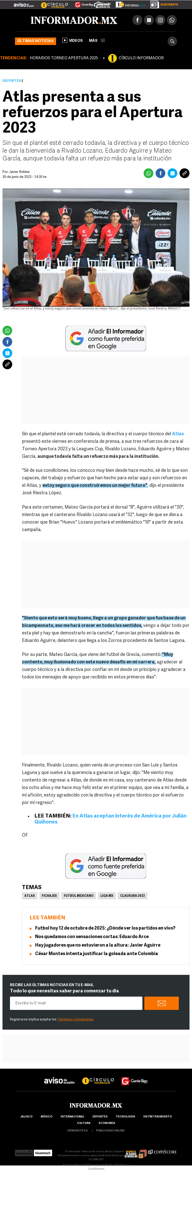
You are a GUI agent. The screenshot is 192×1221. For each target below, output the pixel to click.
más (97, 41)
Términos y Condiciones (75, 1019)
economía (107, 1123)
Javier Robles (19, 172)
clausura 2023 (132, 896)
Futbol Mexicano (79, 896)
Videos (72, 40)
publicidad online (110, 1130)
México (46, 1116)
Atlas (29, 896)
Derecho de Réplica (102, 1165)
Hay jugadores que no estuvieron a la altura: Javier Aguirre (97, 945)
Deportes (11, 81)
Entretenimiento (157, 1116)
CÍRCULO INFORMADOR (141, 58)
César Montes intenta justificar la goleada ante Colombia (96, 954)
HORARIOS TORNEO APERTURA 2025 (64, 58)
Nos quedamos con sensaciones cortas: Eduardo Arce (92, 937)
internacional (72, 1116)
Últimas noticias (35, 41)
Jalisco (26, 1116)
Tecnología (125, 1116)
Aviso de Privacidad (75, 1165)
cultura (84, 1123)
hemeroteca (77, 1130)
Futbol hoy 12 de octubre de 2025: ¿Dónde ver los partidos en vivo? (105, 928)
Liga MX (106, 896)
